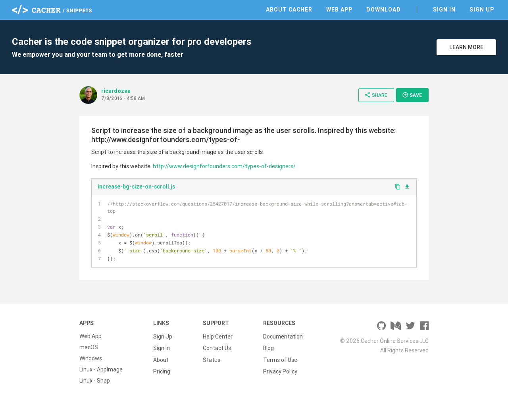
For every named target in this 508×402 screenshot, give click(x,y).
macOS (88, 347)
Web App (339, 9)
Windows (90, 358)
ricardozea (116, 90)
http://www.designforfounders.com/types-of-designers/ (224, 166)
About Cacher (289, 9)
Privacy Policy (280, 369)
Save (412, 95)
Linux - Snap (94, 380)
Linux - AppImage (101, 369)
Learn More (466, 47)
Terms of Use (280, 358)
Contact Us (217, 347)
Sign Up (482, 9)
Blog (268, 347)
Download (383, 9)
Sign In (444, 9)
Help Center (218, 336)
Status (211, 358)
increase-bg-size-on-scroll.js (136, 186)
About (161, 358)
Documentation (283, 336)
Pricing (161, 369)
